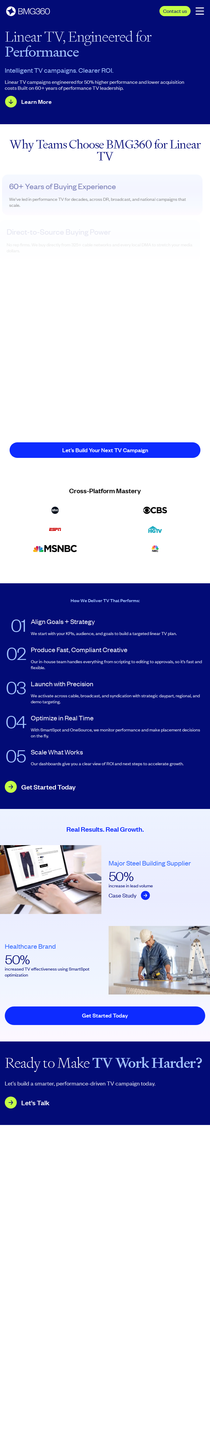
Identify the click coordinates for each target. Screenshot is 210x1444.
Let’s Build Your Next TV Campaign (105, 450)
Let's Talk (35, 1102)
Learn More (36, 101)
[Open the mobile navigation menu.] (199, 10)
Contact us (175, 11)
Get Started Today (48, 787)
